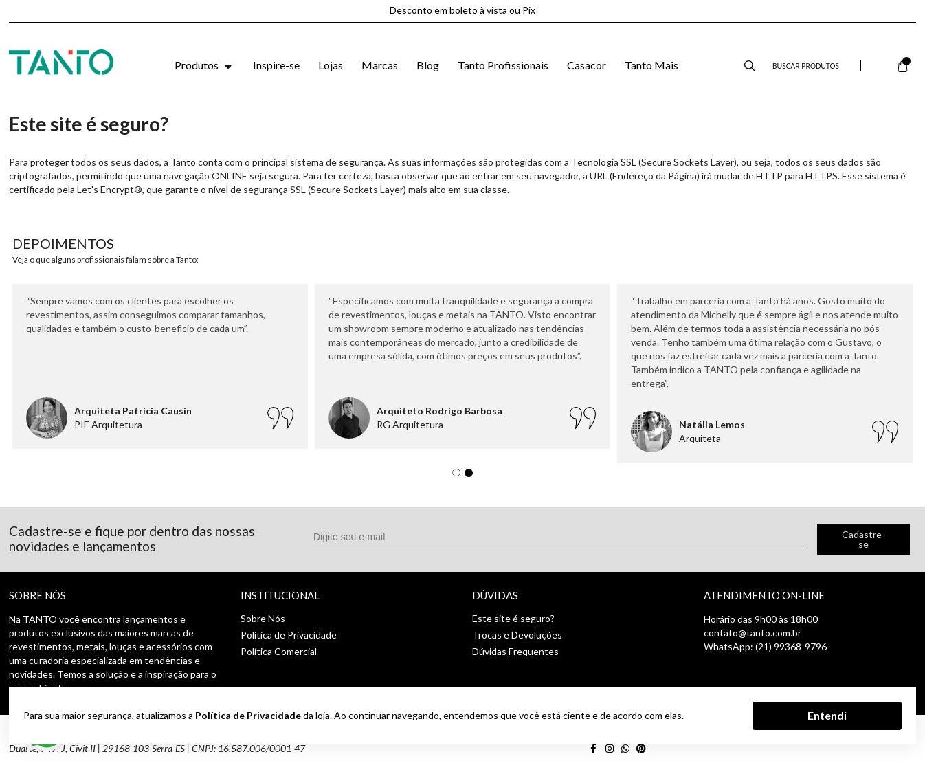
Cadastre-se (863, 539)
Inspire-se (276, 64)
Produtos (204, 64)
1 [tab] (460, 476)
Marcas (379, 64)
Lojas (330, 64)
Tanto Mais (651, 64)
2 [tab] (472, 476)
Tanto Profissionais (503, 64)
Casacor (586, 64)
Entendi (827, 715)
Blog (427, 64)
